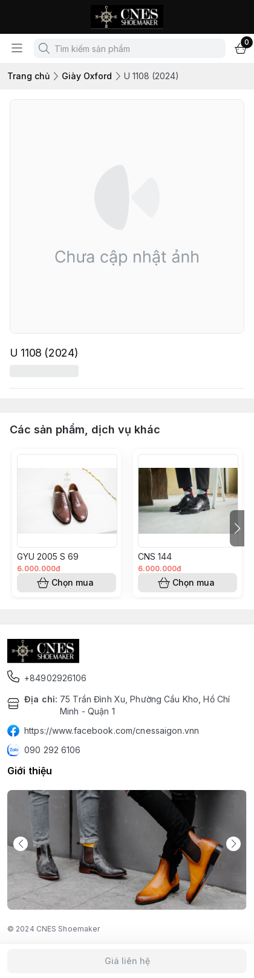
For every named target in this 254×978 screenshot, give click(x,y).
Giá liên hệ (127, 961)
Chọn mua (66, 582)
